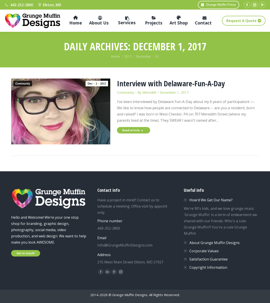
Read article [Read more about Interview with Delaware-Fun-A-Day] (132, 130)
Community (22, 83)
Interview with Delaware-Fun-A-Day (171, 83)
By (146, 92)
